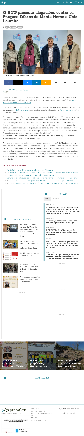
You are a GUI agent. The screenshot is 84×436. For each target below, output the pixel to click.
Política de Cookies (37, 411)
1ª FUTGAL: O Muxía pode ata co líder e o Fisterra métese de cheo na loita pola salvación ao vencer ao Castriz (62, 244)
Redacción (12, 89)
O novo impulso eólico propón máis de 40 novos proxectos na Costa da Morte (47, 183)
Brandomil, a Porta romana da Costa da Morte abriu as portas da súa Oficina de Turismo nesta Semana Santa (29, 230)
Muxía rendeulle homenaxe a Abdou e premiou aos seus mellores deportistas (29, 244)
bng (7, 27)
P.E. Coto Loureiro (22, 110)
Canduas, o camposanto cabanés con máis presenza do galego (61, 222)
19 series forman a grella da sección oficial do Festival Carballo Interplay (30, 268)
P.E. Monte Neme (66, 110)
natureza (13, 27)
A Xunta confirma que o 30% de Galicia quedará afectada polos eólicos (44, 180)
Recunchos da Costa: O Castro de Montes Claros (69, 363)
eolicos (20, 27)
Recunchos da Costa (38, 420)
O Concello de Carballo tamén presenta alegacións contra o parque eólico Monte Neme (42, 172)
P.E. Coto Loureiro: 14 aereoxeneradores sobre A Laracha (30, 170)
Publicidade (34, 418)
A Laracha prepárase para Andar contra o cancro (39, 365)
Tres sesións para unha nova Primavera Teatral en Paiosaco (30, 279)
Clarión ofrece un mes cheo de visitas (29, 254)
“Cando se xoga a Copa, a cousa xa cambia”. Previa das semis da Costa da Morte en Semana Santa (62, 257)
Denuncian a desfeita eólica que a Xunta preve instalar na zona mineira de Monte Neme (42, 178)
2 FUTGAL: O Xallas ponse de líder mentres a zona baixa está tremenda (61, 232)
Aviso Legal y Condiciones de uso (41, 414)
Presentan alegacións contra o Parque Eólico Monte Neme (30, 175)
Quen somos (34, 408)
